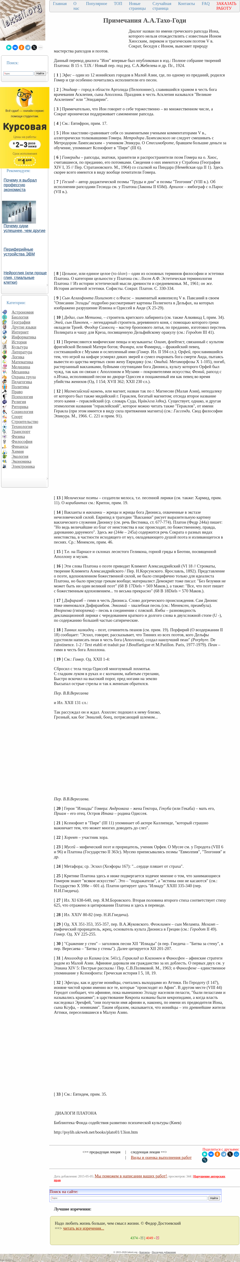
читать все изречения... (83, 1228)
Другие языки (24, 327)
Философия (22, 441)
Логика (18, 356)
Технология (22, 426)
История (19, 342)
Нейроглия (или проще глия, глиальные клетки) (25, 278)
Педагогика (22, 381)
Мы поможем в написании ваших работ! (131, 1176)
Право (17, 391)
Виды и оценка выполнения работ (161, 1157)
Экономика (21, 461)
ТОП (118, 3)
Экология (20, 456)
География (21, 322)
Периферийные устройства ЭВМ (19, 251)
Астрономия (23, 312)
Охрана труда (24, 376)
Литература (22, 352)
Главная (60, 3)
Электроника (23, 466)
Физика (18, 436)
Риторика (20, 406)
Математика (22, 361)
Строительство (25, 421)
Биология (20, 317)
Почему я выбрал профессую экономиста (20, 185)
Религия (19, 401)
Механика (20, 371)
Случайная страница (162, 6)
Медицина (21, 366)
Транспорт (21, 431)
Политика (20, 386)
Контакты (186, 3)
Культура (20, 347)
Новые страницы (137, 6)
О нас (76, 6)
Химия (18, 451)
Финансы (20, 446)
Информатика (24, 337)
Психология (22, 396)
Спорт (17, 416)
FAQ (206, 3)
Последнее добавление (164, 1252)
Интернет (20, 332)
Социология (22, 411)
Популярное (96, 3)
